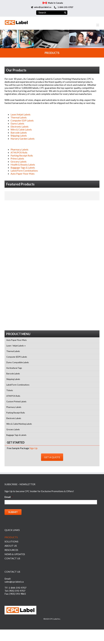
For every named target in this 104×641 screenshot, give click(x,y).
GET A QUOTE (52, 457)
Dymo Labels (17, 123)
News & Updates (15, 554)
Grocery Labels (18, 161)
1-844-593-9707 (65, 7)
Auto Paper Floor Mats (23, 173)
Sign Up (34, 448)
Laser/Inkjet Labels (20, 114)
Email (9, 496)
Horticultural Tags (14, 368)
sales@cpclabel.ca (42, 7)
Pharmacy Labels (19, 149)
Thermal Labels (19, 117)
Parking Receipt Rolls (22, 155)
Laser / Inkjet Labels (15, 345)
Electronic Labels (19, 126)
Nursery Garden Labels (23, 138)
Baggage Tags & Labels (23, 167)
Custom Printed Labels (16, 401)
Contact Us (12, 558)
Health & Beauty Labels (23, 164)
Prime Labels (17, 158)
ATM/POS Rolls (19, 152)
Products (11, 537)
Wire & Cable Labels (21, 129)
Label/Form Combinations (24, 170)
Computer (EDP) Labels (16, 357)
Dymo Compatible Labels (17, 362)
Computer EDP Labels (22, 120)
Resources (11, 549)
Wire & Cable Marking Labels (19, 424)
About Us (11, 545)
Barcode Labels (19, 132)
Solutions (11, 541)
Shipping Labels (19, 135)
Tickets (9, 390)
